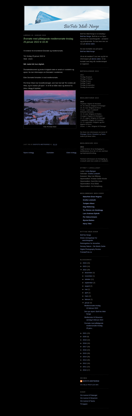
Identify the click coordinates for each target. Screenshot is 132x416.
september (89, 283)
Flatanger (83, 134)
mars (87, 296)
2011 (85, 367)
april (86, 293)
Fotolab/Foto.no (86, 252)
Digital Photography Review (90, 249)
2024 (85, 263)
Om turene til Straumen (88, 398)
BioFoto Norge (85, 36)
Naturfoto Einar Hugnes (92, 197)
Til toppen (84, 404)
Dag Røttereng (88, 207)
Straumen (95, 134)
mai (86, 289)
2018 (85, 343)
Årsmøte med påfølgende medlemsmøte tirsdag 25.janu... (93, 325)
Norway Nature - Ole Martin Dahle (92, 246)
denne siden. (90, 44)
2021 (85, 333)
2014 (85, 357)
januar (87, 303)
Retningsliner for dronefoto (90, 243)
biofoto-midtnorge (91, 381)
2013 (85, 360)
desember (89, 273)
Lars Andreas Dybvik (91, 213)
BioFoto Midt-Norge (87, 51)
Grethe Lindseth (94, 174)
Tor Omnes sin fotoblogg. (93, 210)
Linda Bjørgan (90, 171)
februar (88, 299)
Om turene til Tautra (87, 401)
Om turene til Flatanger (88, 395)
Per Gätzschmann (90, 217)
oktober (88, 279)
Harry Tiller (87, 224)
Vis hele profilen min (89, 385)
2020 (85, 337)
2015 (85, 353)
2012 (85, 363)
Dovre (89, 134)
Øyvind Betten (88, 220)
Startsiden (50, 153)
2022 (85, 270)
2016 (85, 350)
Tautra (103, 134)
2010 (85, 370)
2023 (85, 266)
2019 (85, 340)
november (89, 276)
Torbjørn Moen (88, 203)
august (87, 286)
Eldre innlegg (71, 153)
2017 (85, 347)
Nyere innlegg (28, 153)
